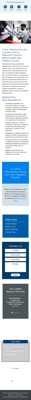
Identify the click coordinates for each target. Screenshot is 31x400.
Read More (15, 306)
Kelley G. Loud (10, 226)
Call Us (5, 10)
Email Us (12, 10)
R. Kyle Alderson (11, 224)
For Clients (15, 368)
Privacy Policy (19, 395)
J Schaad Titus (10, 232)
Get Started (19, 10)
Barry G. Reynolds (11, 229)
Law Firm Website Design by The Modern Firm (15, 397)
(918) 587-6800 (11, 354)
